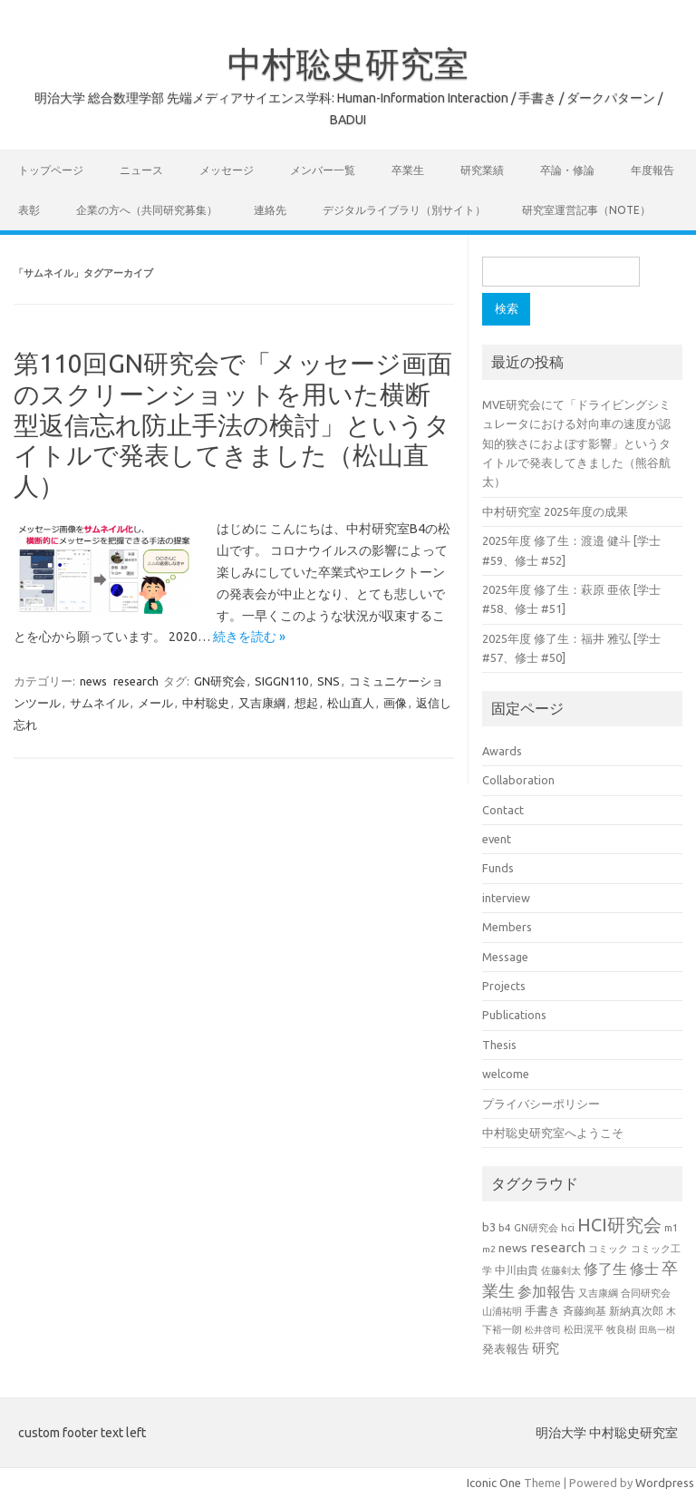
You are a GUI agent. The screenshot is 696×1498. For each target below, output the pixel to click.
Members (507, 926)
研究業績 (482, 170)
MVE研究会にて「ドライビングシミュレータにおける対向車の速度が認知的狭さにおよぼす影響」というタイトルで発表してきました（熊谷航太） (576, 443)
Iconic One (494, 1482)
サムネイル (99, 702)
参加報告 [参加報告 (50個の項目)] (546, 1291)
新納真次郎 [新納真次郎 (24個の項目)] (636, 1311)
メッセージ (226, 170)
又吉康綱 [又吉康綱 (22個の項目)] (598, 1293)
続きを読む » (249, 636)
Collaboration (518, 779)
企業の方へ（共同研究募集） (147, 210)
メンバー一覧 (322, 170)
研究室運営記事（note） (586, 210)
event (496, 838)
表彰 (29, 210)
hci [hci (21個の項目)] (568, 1227)
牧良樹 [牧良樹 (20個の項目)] (621, 1329)
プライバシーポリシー (541, 1103)
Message (505, 956)
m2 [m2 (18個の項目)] (489, 1249)
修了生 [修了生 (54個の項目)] (605, 1268)
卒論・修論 (567, 170)
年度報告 (652, 170)
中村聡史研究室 (348, 63)
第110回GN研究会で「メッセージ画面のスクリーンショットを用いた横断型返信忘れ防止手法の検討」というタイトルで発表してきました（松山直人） (233, 424)
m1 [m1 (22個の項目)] (671, 1227)
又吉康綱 (261, 702)
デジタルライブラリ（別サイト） (404, 210)
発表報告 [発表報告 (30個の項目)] (505, 1348)
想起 (306, 702)
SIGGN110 (281, 681)
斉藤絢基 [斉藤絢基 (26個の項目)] (584, 1311)
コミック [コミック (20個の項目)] (608, 1248)
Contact (503, 809)
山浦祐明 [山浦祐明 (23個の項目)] (502, 1311)
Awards (502, 750)
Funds (498, 867)
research (136, 681)
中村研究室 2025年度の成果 (555, 511)
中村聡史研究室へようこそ (553, 1132)
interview (506, 897)
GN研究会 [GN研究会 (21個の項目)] (536, 1227)
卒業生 (408, 170)
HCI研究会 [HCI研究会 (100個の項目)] (619, 1224)
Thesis (499, 1044)
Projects (504, 985)
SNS (328, 681)
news (93, 681)
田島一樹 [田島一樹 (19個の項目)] (657, 1329)
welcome (505, 1073)
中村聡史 (205, 702)
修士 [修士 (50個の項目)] (644, 1268)
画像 (395, 702)
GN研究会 (220, 681)
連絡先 (270, 210)
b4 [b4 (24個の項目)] (504, 1227)
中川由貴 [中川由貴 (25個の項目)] (516, 1270)
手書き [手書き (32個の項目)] (542, 1311)
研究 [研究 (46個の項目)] (545, 1348)
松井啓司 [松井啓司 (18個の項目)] (543, 1330)
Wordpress (664, 1482)
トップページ (50, 170)
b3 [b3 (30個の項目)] (489, 1227)
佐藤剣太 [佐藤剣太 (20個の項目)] (561, 1270)
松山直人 (350, 702)
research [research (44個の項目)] (557, 1247)
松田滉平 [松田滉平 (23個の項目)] (584, 1329)
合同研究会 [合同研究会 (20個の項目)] (646, 1293)
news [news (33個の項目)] (512, 1247)
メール (155, 702)
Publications (514, 1014)
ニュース (141, 170)
